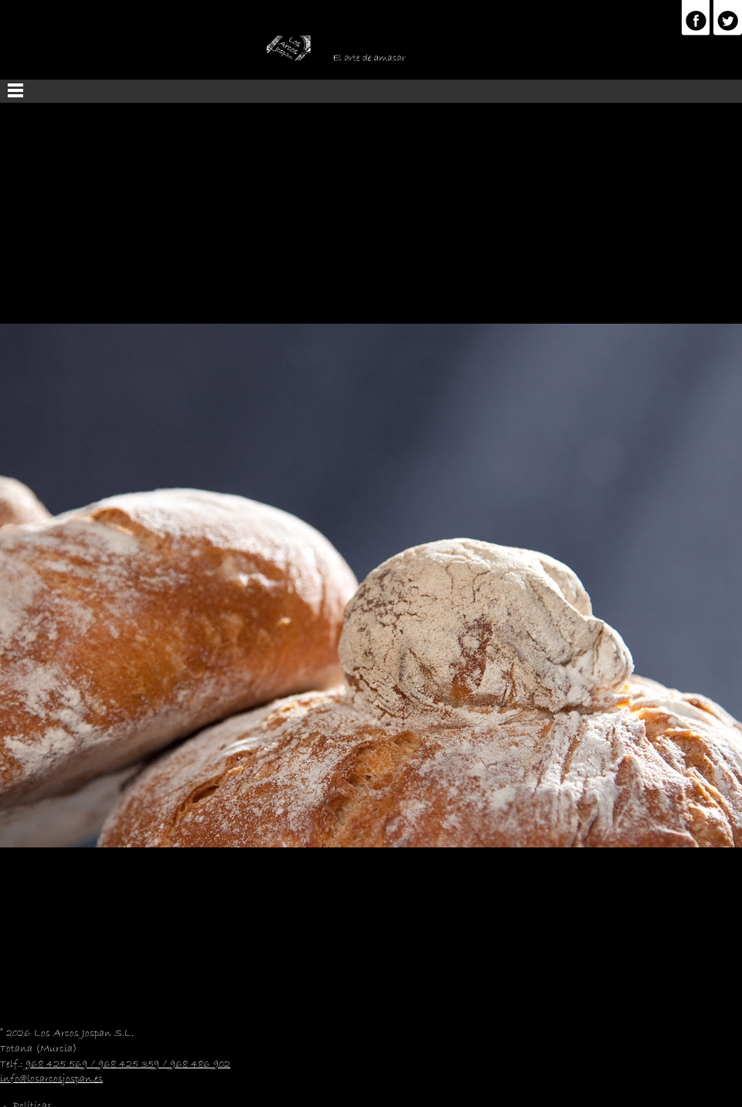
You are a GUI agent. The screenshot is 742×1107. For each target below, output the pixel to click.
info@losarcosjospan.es (51, 1079)
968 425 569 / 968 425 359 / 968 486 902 (128, 1064)
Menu (371, 91)
